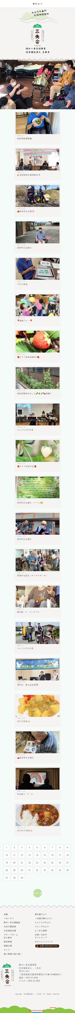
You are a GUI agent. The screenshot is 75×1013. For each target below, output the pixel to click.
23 (37, 862)
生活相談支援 (10, 931)
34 (52, 870)
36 (67, 870)
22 (29, 862)
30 (22, 870)
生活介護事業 (10, 926)
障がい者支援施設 (12, 922)
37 (7, 877)
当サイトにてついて (44, 942)
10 (7, 855)
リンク (7, 950)
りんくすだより (42, 926)
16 (52, 855)
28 (7, 870)
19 (7, 862)
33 (45, 870)
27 (67, 862)
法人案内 (8, 938)
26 (60, 862)
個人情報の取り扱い (13, 954)
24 (45, 862)
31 (29, 870)
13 (29, 855)
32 (37, 870)
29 (14, 870)
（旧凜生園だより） (44, 918)
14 (37, 855)
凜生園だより (41, 914)
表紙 (6, 914)
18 (67, 855)
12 (22, 855)
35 (60, 870)
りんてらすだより (43, 922)
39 (22, 877)
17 (60, 855)
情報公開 (8, 946)
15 (45, 855)
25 (52, 862)
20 (14, 862)
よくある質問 (41, 931)
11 (14, 855)
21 (22, 862)
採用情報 (8, 942)
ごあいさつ (9, 918)
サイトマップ (41, 938)
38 (14, 877)
